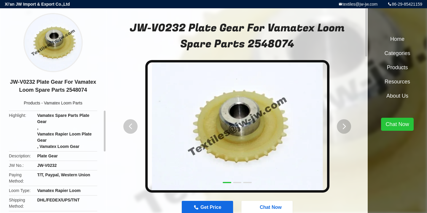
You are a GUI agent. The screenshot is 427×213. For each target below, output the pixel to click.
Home (397, 39)
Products (32, 103)
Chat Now (397, 124)
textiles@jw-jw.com (359, 4)
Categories (397, 53)
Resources (397, 82)
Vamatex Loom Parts (63, 103)
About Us (397, 96)
